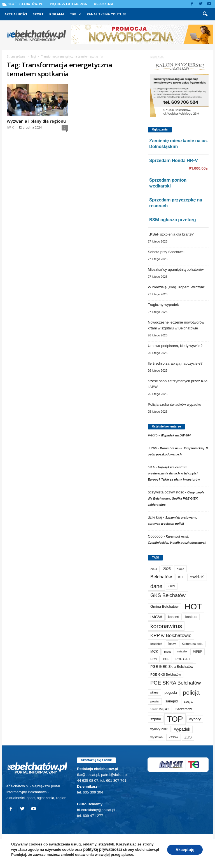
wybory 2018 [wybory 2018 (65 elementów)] (159, 729)
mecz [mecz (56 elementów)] (167, 651)
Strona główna (16, 56)
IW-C (10, 127)
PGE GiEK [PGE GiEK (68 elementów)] (183, 659)
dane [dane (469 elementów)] (156, 586)
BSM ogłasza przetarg (172, 219)
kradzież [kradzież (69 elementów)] (156, 643)
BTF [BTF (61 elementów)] (181, 577)
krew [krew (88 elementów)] (172, 644)
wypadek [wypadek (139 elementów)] (182, 729)
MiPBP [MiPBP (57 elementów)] (197, 651)
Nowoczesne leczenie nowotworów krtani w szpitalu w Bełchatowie (176, 325)
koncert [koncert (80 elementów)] (173, 617)
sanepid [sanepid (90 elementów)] (171, 701)
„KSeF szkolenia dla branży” (171, 234)
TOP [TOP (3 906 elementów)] (175, 718)
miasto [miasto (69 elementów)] (182, 651)
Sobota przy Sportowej (166, 252)
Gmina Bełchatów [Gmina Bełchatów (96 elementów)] (164, 606)
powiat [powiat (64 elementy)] (154, 701)
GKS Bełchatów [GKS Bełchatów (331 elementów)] (168, 595)
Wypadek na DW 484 (176, 435)
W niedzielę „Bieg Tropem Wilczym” (176, 287)
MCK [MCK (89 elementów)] (154, 652)
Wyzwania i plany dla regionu (36, 121)
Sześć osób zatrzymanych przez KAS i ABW (178, 384)
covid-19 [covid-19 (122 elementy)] (197, 577)
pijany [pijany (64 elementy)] (154, 692)
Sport (38, 14)
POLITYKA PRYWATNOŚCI (28, 854)
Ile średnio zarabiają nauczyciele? (175, 363)
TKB (75, 14)
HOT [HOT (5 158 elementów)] (193, 606)
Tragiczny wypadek (163, 305)
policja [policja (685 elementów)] (191, 692)
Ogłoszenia (103, 4)
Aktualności (15, 14)
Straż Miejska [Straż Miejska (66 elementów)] (159, 709)
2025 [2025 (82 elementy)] (167, 569)
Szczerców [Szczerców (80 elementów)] (184, 709)
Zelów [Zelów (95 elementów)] (173, 737)
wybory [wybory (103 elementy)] (195, 719)
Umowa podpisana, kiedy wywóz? (175, 346)
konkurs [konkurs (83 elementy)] (191, 617)
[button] (205, 14)
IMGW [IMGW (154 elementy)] (156, 617)
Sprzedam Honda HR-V (173, 160)
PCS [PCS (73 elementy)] (153, 659)
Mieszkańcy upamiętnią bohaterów (176, 269)
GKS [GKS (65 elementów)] (172, 586)
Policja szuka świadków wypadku (174, 404)
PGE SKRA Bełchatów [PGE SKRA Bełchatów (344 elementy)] (175, 683)
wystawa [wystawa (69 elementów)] (156, 737)
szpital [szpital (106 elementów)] (155, 719)
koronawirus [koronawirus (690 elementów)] (166, 626)
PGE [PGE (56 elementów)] (166, 659)
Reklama (56, 14)
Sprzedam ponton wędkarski (167, 183)
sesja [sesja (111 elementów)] (188, 701)
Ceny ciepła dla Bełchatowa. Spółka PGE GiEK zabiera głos (176, 498)
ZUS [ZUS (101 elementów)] (187, 737)
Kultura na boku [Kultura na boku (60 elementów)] (192, 643)
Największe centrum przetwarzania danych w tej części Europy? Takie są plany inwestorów (174, 473)
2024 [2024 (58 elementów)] (153, 569)
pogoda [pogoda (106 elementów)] (171, 692)
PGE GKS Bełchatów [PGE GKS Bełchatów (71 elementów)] (165, 674)
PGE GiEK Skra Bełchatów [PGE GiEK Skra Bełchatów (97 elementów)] (171, 666)
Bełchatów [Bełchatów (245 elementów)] (161, 576)
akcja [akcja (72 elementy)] (180, 569)
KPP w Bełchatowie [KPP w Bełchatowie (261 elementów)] (170, 635)
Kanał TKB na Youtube (106, 14)
